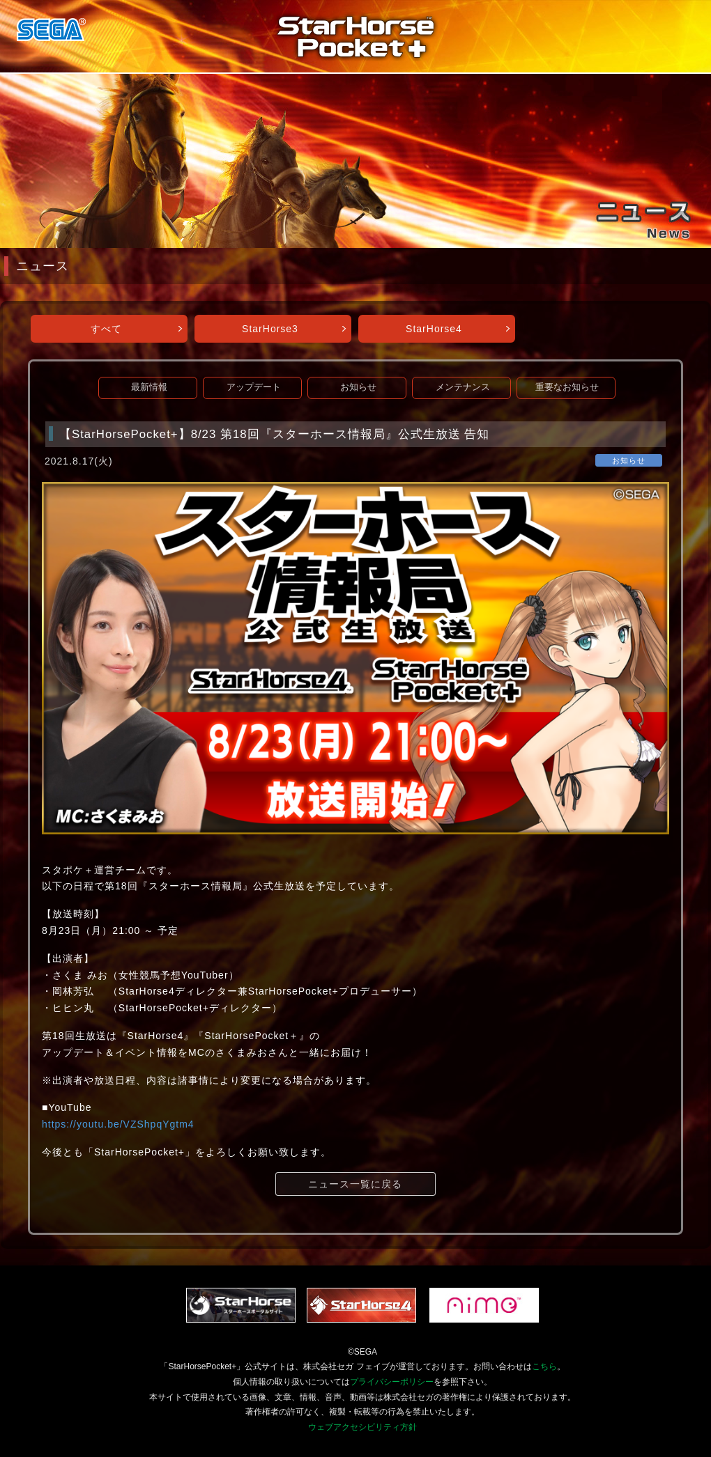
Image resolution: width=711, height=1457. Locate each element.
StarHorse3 (270, 328)
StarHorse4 (434, 328)
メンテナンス (463, 387)
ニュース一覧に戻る (355, 1184)
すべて (106, 328)
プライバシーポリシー (392, 1382)
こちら (544, 1366)
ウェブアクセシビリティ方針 (362, 1427)
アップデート (254, 387)
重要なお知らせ (567, 387)
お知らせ (358, 387)
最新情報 (149, 387)
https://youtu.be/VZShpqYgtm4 (118, 1124)
